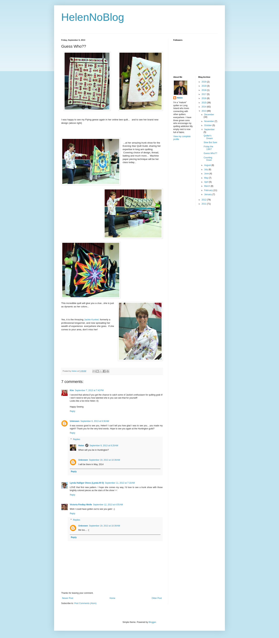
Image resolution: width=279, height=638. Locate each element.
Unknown (74, 421)
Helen (81, 445)
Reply (72, 411)
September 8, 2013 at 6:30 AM (94, 421)
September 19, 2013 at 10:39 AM (104, 460)
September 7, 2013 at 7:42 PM (89, 390)
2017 (204, 94)
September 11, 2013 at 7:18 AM (120, 483)
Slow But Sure (210, 142)
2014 (204, 106)
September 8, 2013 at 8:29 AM (104, 445)
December (209, 114)
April (206, 182)
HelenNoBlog (92, 17)
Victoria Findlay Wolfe (81, 504)
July (206, 169)
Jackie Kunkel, (91, 319)
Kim (72, 390)
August (207, 165)
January (208, 194)
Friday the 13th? (208, 147)
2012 (204, 199)
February (208, 190)
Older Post (157, 598)
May (206, 178)
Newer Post (67, 598)
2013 (204, 111)
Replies (76, 439)
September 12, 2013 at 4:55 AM (108, 504)
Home (112, 598)
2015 (204, 102)
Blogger (152, 622)
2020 (204, 82)
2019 (204, 86)
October (208, 125)
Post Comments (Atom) (85, 603)
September (209, 129)
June (206, 173)
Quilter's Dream (208, 136)
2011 (204, 204)
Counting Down (208, 158)
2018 (204, 90)
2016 (204, 98)
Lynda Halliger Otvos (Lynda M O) (87, 483)
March (207, 186)
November (209, 121)
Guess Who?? (210, 153)
